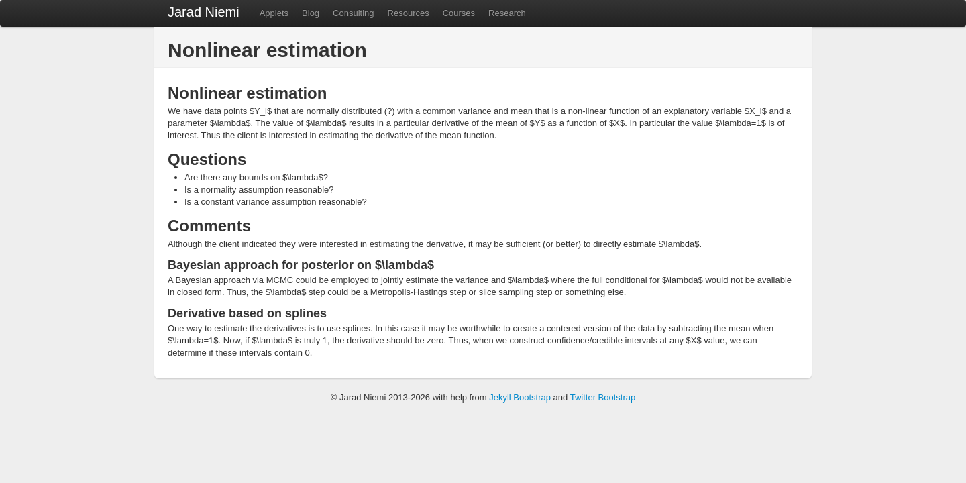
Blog (310, 13)
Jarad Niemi (203, 12)
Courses (459, 13)
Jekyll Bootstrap (520, 397)
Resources (408, 13)
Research (507, 13)
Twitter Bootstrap (603, 397)
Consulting (353, 13)
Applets (274, 13)
